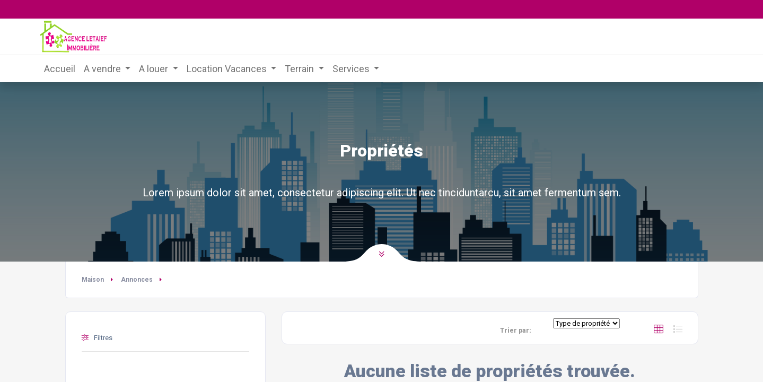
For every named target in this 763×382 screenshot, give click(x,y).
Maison (93, 279)
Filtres (97, 338)
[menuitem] (60, 68)
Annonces (137, 279)
